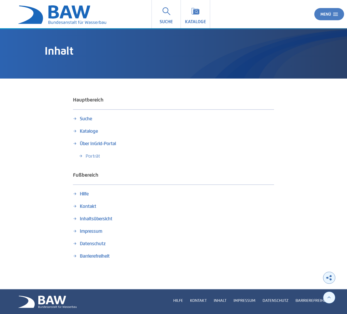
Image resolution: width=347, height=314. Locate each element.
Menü (329, 14)
